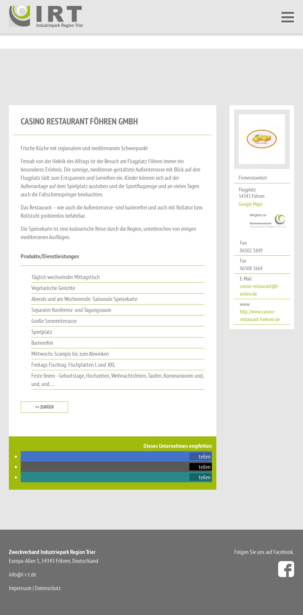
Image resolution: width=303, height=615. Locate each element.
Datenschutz (48, 588)
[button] (200, 456)
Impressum (20, 588)
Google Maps (250, 204)
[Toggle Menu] (289, 17)
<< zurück (44, 407)
